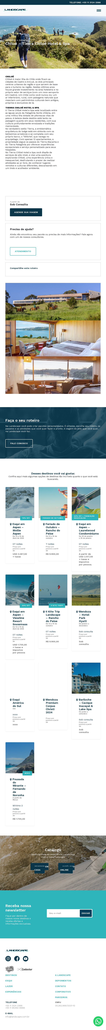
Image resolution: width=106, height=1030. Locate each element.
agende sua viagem (26, 212)
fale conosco (19, 443)
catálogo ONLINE (67, 868)
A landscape (63, 975)
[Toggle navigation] (99, 10)
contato (60, 986)
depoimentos (63, 980)
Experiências (13, 991)
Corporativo (63, 991)
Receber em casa (41, 868)
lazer (9, 986)
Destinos (11, 975)
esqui (8, 980)
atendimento (23, 251)
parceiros (61, 997)
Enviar (86, 913)
